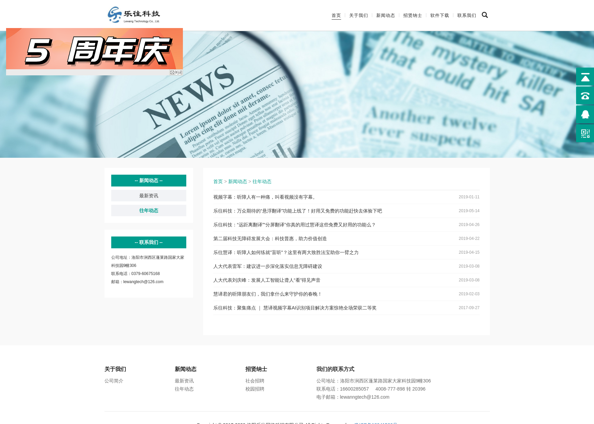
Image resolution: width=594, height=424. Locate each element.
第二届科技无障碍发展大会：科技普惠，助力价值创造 (270, 238)
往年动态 (148, 210)
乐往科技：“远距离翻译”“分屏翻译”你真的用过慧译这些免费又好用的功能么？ (294, 224)
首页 (336, 15)
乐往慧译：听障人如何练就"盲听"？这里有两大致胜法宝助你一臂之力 (286, 252)
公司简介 (113, 380)
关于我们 (358, 15)
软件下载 (439, 15)
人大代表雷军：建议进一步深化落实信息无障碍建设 (267, 266)
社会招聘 (254, 380)
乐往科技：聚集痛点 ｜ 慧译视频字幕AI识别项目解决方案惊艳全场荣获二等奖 (295, 307)
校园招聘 (254, 389)
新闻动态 (385, 15)
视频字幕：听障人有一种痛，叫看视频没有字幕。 (265, 197)
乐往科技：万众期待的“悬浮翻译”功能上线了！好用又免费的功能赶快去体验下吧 (297, 211)
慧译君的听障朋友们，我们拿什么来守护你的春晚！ (267, 294)
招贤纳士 (412, 15)
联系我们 (466, 15)
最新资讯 (148, 195)
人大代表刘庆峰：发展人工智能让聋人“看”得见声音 (266, 280)
